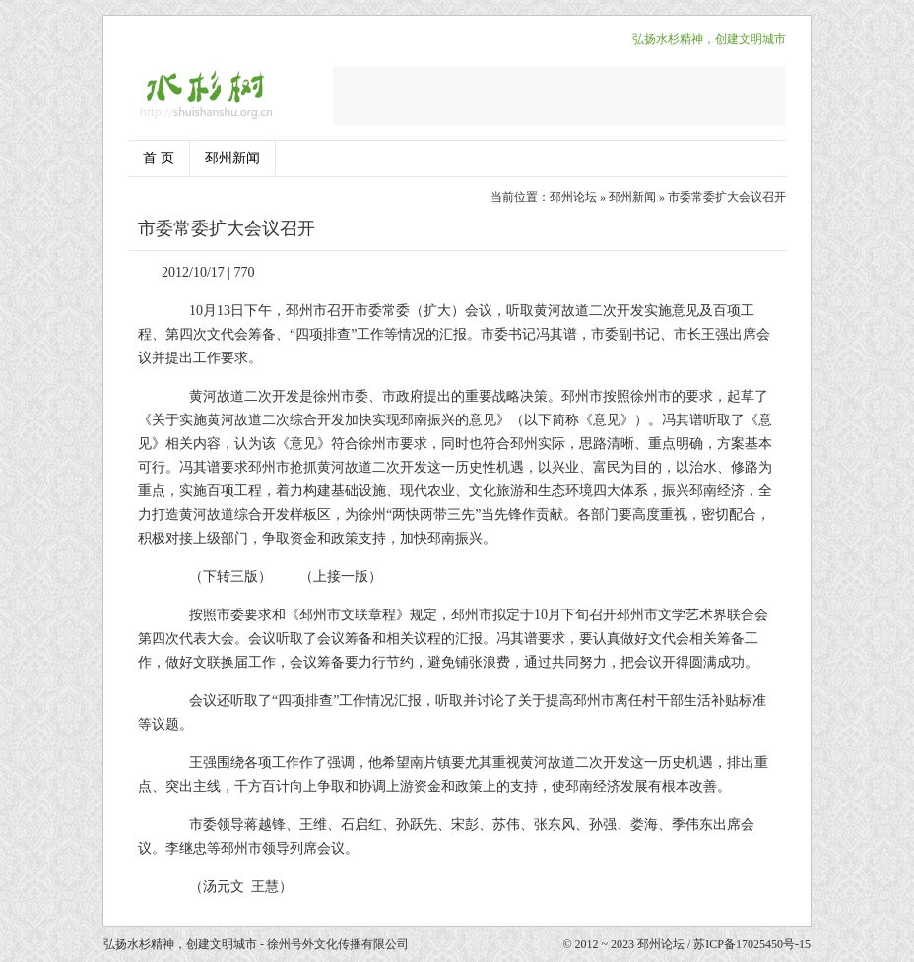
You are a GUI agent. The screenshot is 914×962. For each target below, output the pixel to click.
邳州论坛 (573, 197)
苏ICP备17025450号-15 (752, 944)
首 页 (158, 158)
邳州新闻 (232, 158)
